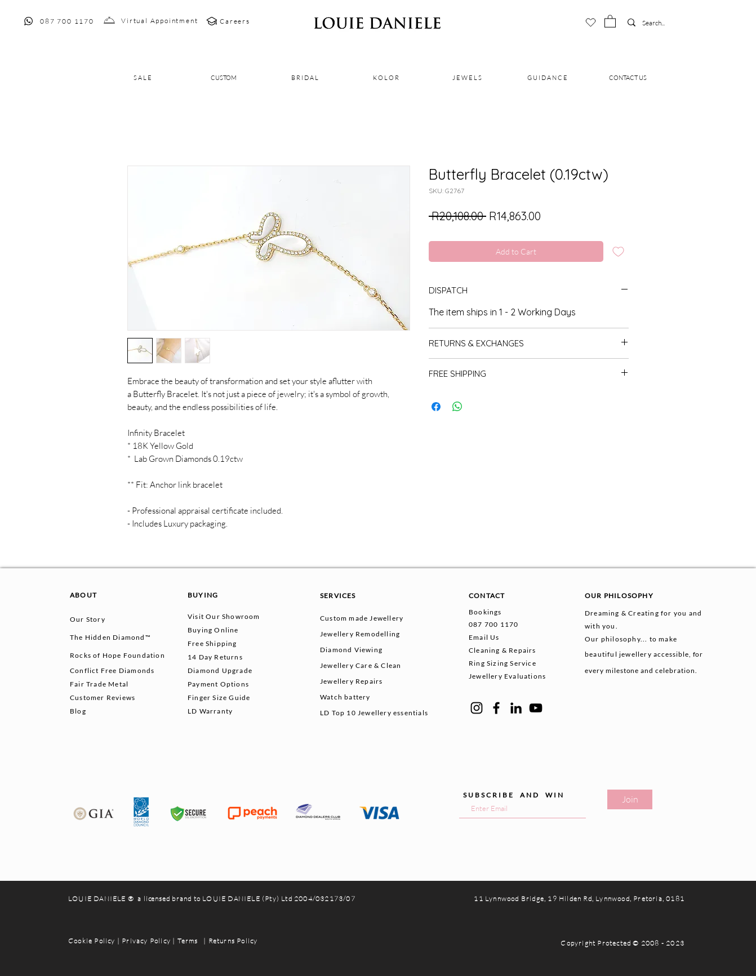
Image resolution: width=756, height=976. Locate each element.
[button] (610, 21)
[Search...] (659, 23)
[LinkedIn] (516, 708)
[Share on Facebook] (436, 406)
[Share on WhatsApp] (457, 406)
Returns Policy (233, 941)
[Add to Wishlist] (618, 251)
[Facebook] (496, 708)
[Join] (629, 799)
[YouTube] (536, 708)
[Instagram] (476, 708)
